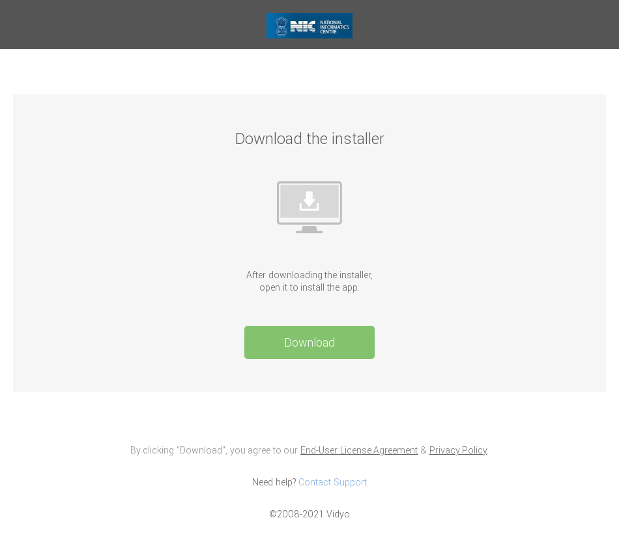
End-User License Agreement (359, 450)
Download (309, 342)
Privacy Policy (458, 450)
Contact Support (332, 482)
